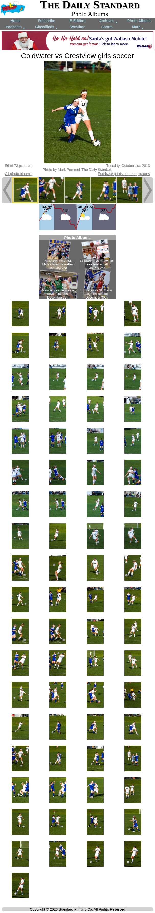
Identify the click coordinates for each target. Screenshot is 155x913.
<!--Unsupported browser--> (77, 267)
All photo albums (18, 174)
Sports (107, 27)
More (138, 27)
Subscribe (46, 21)
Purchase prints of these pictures (124, 174)
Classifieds (46, 27)
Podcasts (15, 27)
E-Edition (77, 21)
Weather (77, 27)
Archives (108, 21)
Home (15, 21)
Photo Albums (139, 21)
